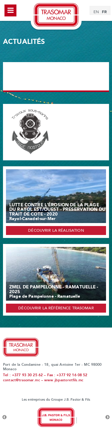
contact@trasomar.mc (21, 380)
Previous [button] (4, 417)
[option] (56, 417)
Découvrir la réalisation (56, 231)
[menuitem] (96, 12)
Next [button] (108, 417)
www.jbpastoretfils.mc (63, 380)
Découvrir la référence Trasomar (55, 308)
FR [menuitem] (104, 12)
